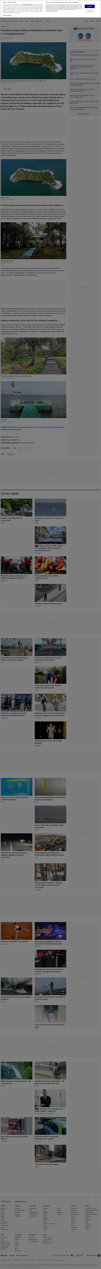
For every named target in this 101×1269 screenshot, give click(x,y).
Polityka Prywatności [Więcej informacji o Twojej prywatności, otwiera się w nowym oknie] (7, 15)
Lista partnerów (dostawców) (51, 10)
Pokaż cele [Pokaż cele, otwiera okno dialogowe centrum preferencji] (89, 11)
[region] (50, 9)
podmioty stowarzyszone (27, 4)
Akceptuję (89, 6)
